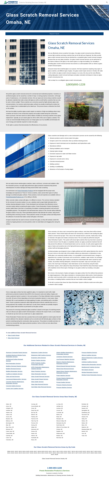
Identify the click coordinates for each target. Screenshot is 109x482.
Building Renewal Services (13, 368)
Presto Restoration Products (25, 190)
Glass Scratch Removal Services (40, 376)
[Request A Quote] (54, 34)
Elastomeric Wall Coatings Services (41, 355)
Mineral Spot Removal (62, 368)
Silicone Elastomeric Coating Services (92, 357)
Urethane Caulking (87, 362)
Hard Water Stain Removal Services (41, 387)
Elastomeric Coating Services (39, 352)
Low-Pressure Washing (63, 359)
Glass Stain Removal (13, 338)
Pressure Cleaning (61, 385)
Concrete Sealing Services (13, 386)
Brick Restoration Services (13, 363)
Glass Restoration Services (38, 374)
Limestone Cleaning (62, 356)
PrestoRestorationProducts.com (15, 197)
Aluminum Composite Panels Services (16, 352)
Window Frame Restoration (89, 375)
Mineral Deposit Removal (63, 366)
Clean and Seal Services (13, 376)
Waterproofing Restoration (89, 364)
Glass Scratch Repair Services (39, 379)
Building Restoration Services (14, 371)
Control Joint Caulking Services (14, 388)
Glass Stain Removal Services (39, 384)
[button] (107, 2)
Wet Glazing (85, 369)
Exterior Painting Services (38, 360)
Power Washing (60, 375)
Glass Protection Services (38, 371)
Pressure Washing (87, 352)
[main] (46, 17)
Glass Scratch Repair (14, 335)
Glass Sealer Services (37, 381)
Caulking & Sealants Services (14, 374)
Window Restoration (87, 372)
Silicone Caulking (87, 355)
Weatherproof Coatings (88, 367)
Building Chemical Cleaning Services (16, 366)
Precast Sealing (61, 382)
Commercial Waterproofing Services (16, 379)
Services (70, 356)
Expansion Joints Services (38, 357)
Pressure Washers (61, 387)
